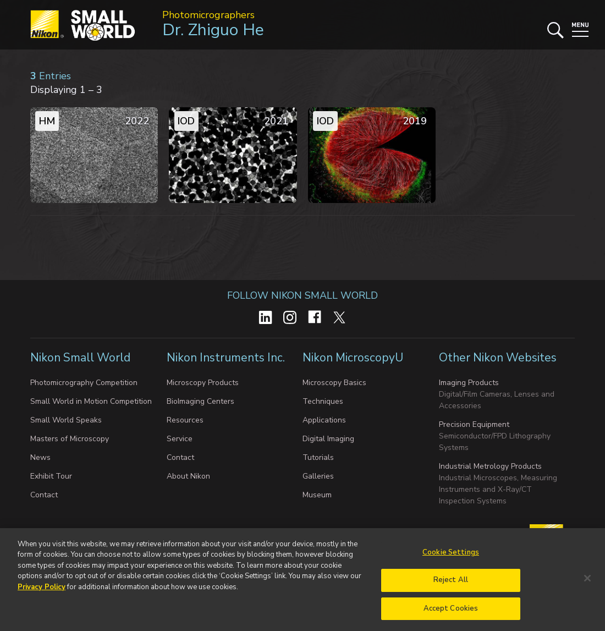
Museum (317, 495)
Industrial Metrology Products (490, 466)
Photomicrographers (208, 14)
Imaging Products (469, 382)
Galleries (318, 476)
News (40, 457)
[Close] (587, 584)
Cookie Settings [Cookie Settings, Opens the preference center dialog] (450, 558)
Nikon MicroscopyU (352, 357)
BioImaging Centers (200, 401)
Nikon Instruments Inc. (227, 357)
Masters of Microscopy (69, 439)
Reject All (450, 586)
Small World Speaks (66, 420)
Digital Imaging (328, 439)
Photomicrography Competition (84, 382)
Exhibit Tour (51, 476)
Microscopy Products (203, 382)
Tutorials (318, 457)
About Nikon (188, 476)
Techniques (322, 401)
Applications (324, 420)
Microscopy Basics (334, 382)
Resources (185, 420)
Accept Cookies (451, 614)
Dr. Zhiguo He (213, 30)
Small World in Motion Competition (91, 401)
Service (180, 439)
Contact (44, 495)
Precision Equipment (474, 424)
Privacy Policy (41, 593)
